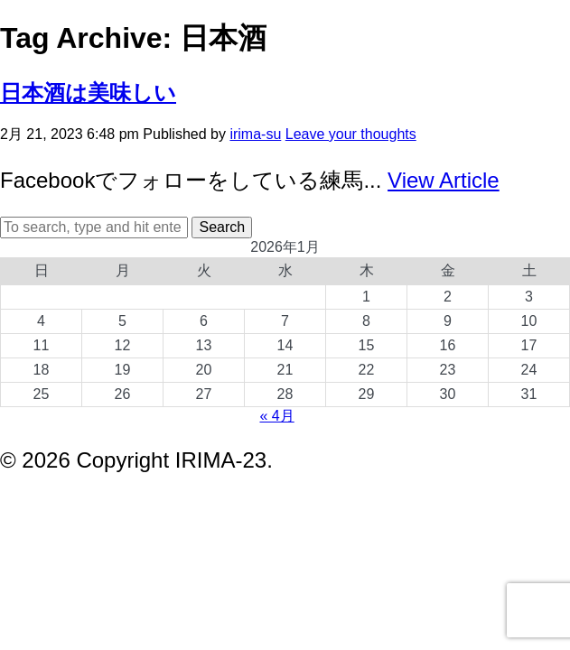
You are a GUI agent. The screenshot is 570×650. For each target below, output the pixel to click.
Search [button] (222, 227)
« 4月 (276, 415)
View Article (444, 180)
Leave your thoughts (350, 134)
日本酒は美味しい (88, 92)
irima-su (255, 134)
